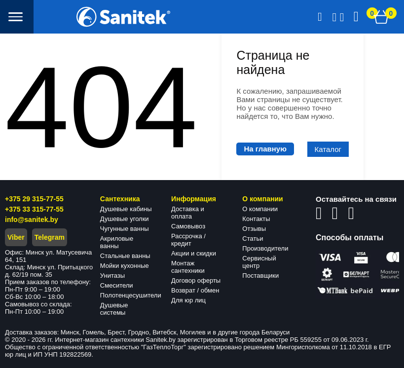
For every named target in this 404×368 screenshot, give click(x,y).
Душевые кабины (126, 209)
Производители (265, 248)
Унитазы (112, 275)
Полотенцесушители (130, 295)
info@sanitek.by (31, 219)
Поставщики (260, 275)
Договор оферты (195, 280)
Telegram (50, 237)
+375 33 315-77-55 (34, 209)
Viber (16, 237)
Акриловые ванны (116, 242)
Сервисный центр (259, 262)
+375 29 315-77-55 (34, 199)
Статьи (252, 238)
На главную (265, 149)
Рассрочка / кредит (188, 239)
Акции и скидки (193, 253)
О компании (260, 209)
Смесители (116, 285)
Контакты (256, 218)
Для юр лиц (188, 300)
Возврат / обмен (195, 290)
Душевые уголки (124, 218)
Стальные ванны (125, 255)
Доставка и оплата (187, 212)
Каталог (328, 149)
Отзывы (254, 228)
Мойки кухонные (124, 265)
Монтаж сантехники (188, 266)
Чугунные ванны (124, 228)
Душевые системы (114, 308)
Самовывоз (188, 226)
